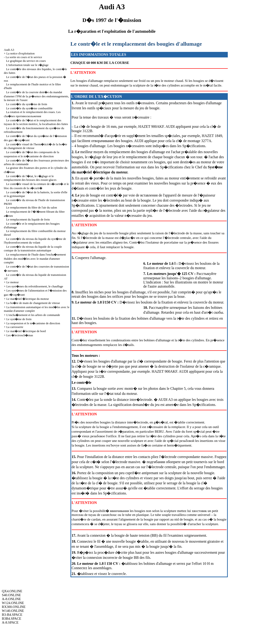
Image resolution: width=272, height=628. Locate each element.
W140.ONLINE (13, 611)
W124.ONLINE (13, 603)
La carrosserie (14, 327)
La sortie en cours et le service (24, 57)
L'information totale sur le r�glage (27, 65)
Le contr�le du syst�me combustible (29, 108)
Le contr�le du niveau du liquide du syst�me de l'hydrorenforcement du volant (35, 240)
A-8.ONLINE (11, 599)
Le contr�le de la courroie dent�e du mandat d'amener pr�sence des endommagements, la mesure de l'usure (36, 96)
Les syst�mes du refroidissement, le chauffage (34, 286)
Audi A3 (9, 49)
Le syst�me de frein (18, 319)
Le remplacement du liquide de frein (28, 219)
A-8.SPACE (10, 622)
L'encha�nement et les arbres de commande (33, 315)
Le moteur (12, 282)
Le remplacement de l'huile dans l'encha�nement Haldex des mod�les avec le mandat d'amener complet (35, 258)
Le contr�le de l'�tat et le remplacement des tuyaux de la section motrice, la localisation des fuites (36, 122)
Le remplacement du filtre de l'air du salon (31, 207)
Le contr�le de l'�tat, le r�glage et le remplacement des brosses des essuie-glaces (30, 178)
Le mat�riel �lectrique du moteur (27, 299)
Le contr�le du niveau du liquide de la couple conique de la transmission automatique (33, 248)
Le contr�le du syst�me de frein (26, 104)
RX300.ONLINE (14, 607)
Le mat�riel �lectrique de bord (26, 331)
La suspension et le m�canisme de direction (33, 323)
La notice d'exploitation (20, 53)
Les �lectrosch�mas (19, 335)
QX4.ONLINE (12, 591)
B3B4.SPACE (11, 618)
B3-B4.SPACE (12, 614)
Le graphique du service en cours (26, 61)
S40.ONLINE (11, 595)
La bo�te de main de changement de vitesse (33, 303)
